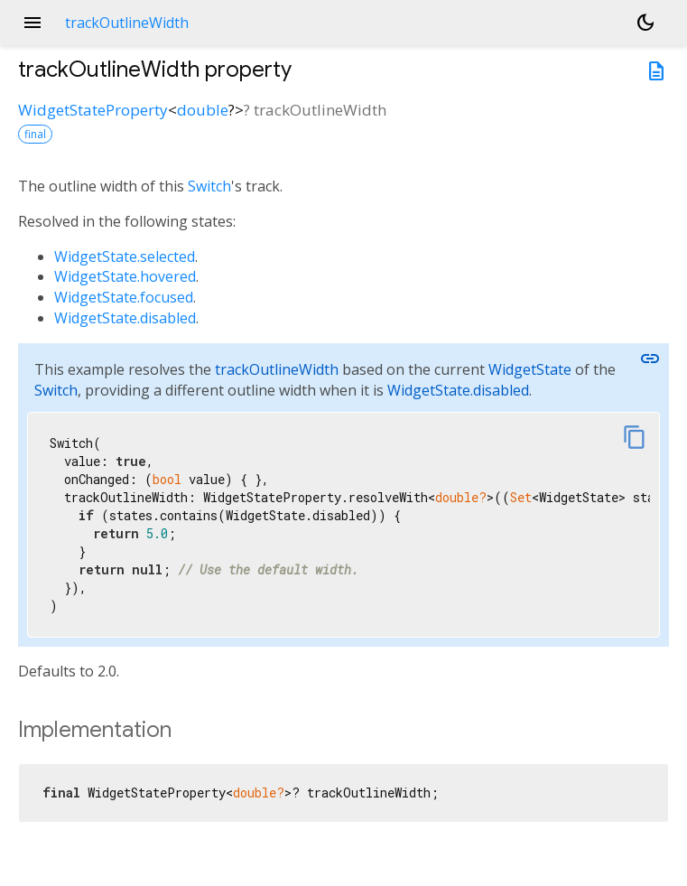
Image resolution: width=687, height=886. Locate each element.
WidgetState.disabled (125, 318)
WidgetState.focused (123, 297)
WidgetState (529, 369)
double (202, 109)
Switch (209, 186)
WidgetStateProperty (93, 109)
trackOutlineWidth (277, 369)
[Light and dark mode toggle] (645, 22)
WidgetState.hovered (125, 276)
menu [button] (32, 22)
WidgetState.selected (124, 256)
